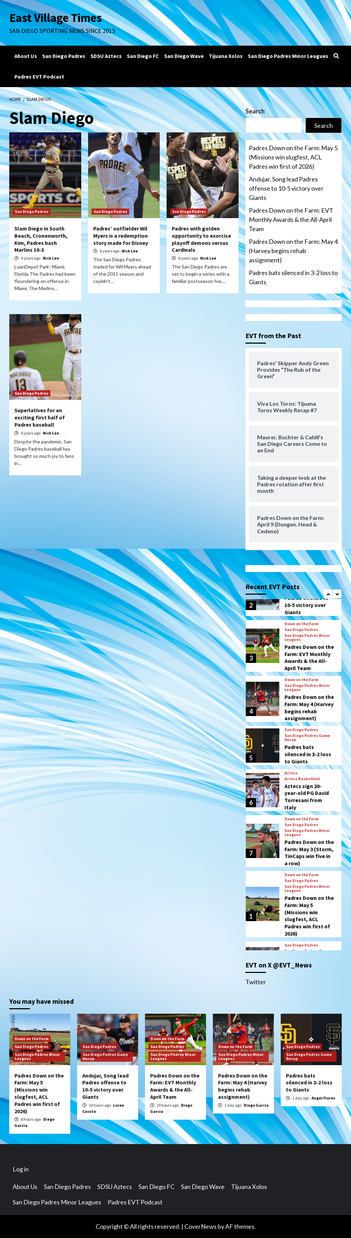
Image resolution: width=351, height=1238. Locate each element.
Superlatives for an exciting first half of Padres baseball (39, 417)
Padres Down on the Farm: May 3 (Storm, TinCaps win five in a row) (309, 852)
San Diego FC (143, 55)
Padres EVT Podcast (39, 76)
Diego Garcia (256, 1105)
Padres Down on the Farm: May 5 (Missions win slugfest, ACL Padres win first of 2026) (293, 157)
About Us (25, 55)
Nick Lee (51, 258)
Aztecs (291, 773)
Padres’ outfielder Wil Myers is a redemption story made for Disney (120, 235)
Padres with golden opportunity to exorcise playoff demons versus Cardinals (201, 239)
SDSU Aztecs (106, 55)
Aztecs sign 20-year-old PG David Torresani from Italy (307, 797)
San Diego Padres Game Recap (307, 738)
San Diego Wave (184, 55)
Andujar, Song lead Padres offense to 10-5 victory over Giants (286, 188)
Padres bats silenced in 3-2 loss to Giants (293, 277)
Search (255, 111)
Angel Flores (323, 1097)
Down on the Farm (301, 624)
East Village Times (55, 17)
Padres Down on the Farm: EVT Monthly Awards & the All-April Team (291, 219)
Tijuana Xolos (226, 55)
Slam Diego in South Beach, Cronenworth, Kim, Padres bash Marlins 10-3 (41, 239)
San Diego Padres (63, 55)
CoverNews (200, 1226)
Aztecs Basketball (302, 779)
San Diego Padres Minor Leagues (288, 55)
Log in (21, 1169)
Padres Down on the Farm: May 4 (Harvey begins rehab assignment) (293, 251)
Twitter (255, 982)
